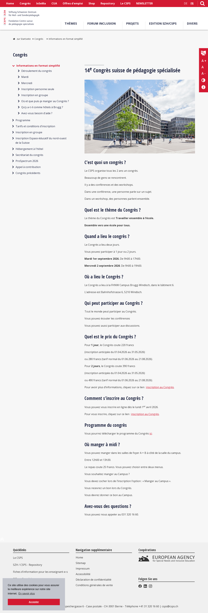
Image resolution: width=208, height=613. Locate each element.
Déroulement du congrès (36, 71)
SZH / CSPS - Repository (27, 565)
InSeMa (41, 3)
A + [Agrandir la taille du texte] (204, 61)
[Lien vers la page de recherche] (202, 4)
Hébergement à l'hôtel (29, 149)
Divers (192, 23)
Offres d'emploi (73, 3)
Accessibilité (83, 574)
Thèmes (71, 23)
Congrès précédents (28, 173)
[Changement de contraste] (203, 80)
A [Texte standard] (203, 67)
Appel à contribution (28, 167)
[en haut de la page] (2, 540)
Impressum (83, 568)
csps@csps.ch (170, 606)
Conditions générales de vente (94, 585)
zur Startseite (24, 38)
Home (10, 3)
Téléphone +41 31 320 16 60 (142, 606)
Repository (108, 3)
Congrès (25, 3)
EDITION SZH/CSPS (162, 23)
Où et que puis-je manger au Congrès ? (45, 101)
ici (151, 433)
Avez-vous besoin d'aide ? (36, 113)
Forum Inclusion (101, 23)
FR (192, 3)
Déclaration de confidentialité (93, 579)
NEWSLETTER (144, 3)
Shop (92, 3)
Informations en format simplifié (66, 38)
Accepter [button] (34, 602)
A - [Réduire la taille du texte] (204, 73)
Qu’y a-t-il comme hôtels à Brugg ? (42, 107)
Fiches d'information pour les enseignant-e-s (40, 572)
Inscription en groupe (34, 95)
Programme (23, 120)
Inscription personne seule (37, 89)
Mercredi (26, 83)
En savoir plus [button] (26, 593)
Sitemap (81, 563)
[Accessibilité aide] (203, 87)
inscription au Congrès (160, 387)
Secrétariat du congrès (29, 155)
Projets (132, 23)
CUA (54, 3)
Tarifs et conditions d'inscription (35, 126)
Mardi (24, 77)
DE (185, 3)
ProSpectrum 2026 (27, 161)
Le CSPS (125, 3)
